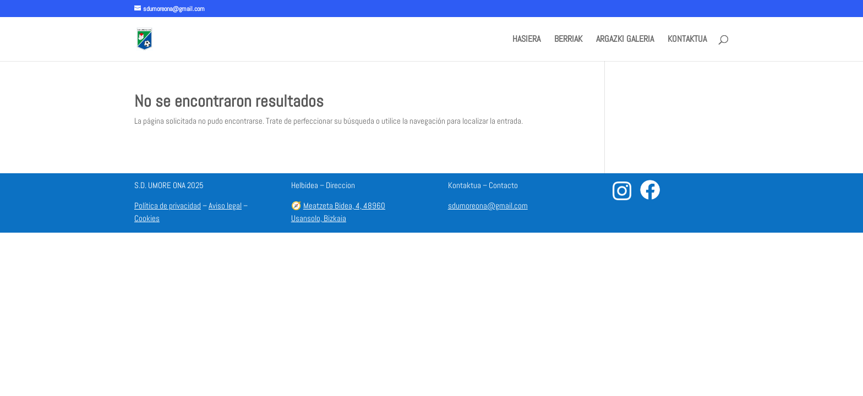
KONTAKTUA (687, 40)
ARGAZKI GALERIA (625, 40)
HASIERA (526, 40)
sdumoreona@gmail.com (488, 205)
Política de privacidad (167, 205)
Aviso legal (225, 205)
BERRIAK (568, 40)
